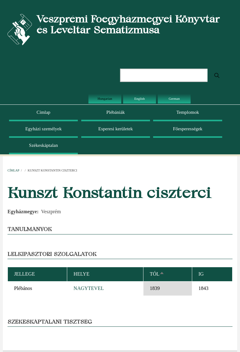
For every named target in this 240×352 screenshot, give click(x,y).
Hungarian (105, 98)
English (139, 98)
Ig (201, 274)
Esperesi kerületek (115, 128)
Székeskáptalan (43, 145)
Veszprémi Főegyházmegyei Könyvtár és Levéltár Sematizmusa (128, 24)
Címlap (43, 112)
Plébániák (115, 112)
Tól (157, 274)
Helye (81, 274)
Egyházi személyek (43, 128)
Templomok (187, 112)
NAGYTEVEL (88, 288)
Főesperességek (187, 128)
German (174, 98)
